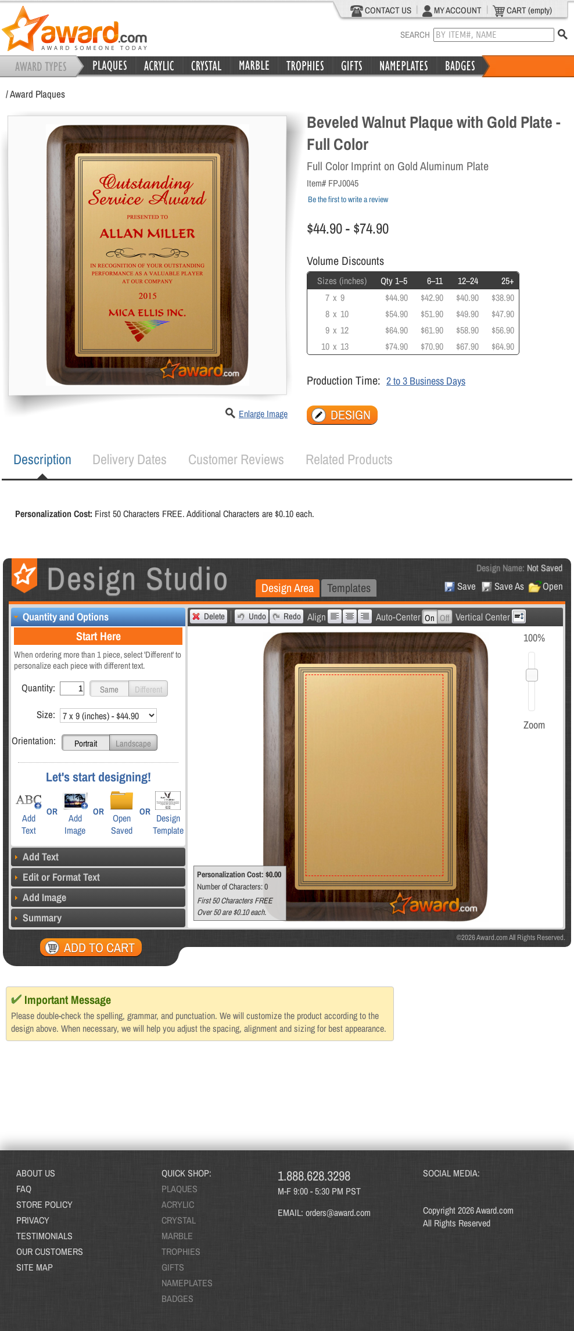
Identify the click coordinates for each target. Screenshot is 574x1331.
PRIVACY (32, 1220)
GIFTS (173, 1267)
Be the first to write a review (348, 199)
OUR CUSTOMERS (49, 1251)
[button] (109, 688)
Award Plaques (37, 94)
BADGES (177, 1298)
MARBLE (177, 1235)
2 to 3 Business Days (425, 381)
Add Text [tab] (35, 856)
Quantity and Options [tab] (60, 616)
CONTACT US (380, 10)
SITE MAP (34, 1267)
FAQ (23, 1188)
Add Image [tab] (38, 897)
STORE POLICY (44, 1204)
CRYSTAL (179, 1220)
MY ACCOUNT (452, 10)
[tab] (42, 459)
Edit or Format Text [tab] (55, 877)
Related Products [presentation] (349, 459)
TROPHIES (181, 1251)
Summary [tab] (36, 917)
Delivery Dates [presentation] (129, 459)
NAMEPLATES (187, 1282)
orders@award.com (338, 1212)
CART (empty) (522, 10)
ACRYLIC (178, 1204)
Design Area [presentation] (287, 587)
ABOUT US (35, 1173)
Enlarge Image (263, 413)
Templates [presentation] (349, 587)
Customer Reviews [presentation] (236, 459)
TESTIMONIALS (44, 1235)
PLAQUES (180, 1188)
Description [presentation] (42, 459)
